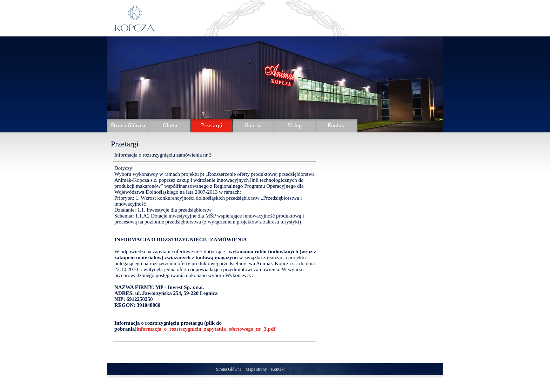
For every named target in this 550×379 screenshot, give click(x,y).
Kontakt (278, 369)
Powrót (294, 349)
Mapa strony (256, 369)
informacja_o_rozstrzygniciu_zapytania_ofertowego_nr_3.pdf (205, 329)
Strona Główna (228, 369)
